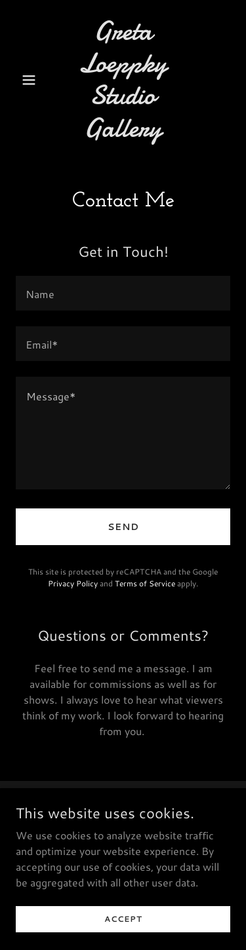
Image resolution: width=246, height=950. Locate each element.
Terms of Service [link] (145, 583)
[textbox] (123, 293)
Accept (123, 927)
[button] (32, 80)
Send (123, 526)
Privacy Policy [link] (73, 583)
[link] (123, 132)
